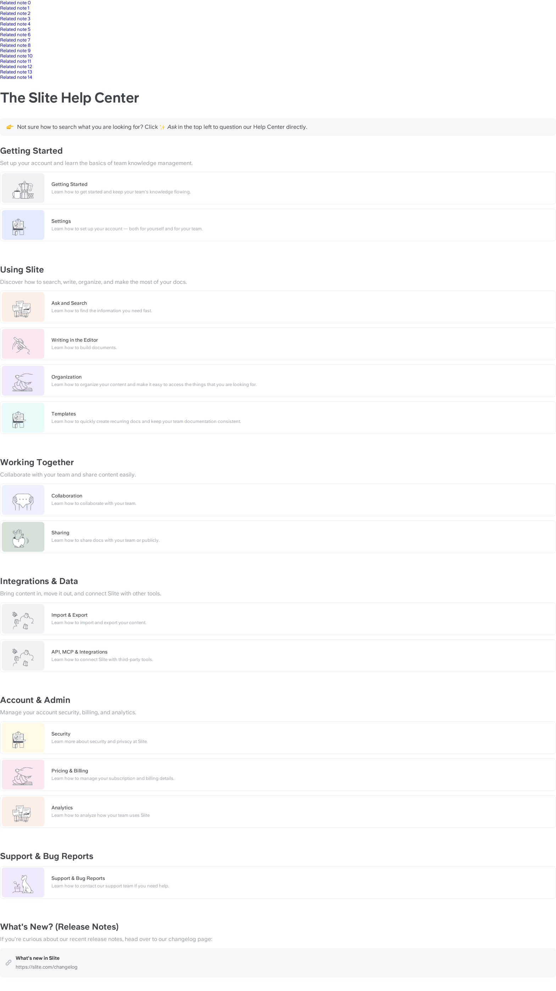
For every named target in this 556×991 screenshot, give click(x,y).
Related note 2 (15, 13)
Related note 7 (15, 40)
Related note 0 (15, 2)
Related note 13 (16, 72)
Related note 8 (15, 45)
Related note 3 (15, 18)
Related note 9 (15, 50)
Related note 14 (16, 77)
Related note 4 (15, 24)
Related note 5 (15, 29)
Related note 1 (14, 8)
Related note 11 (15, 61)
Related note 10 (16, 56)
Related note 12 (16, 66)
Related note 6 (15, 34)
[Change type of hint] (10, 126)
